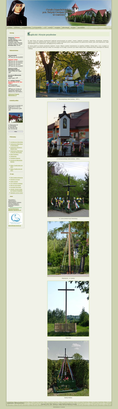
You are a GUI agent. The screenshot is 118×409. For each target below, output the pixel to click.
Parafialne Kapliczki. (15, 158)
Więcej (15, 131)
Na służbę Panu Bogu (15, 187)
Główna (9, 27)
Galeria (73, 27)
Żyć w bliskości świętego (16, 183)
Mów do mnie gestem (15, 185)
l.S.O (44, 27)
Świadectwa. (13, 156)
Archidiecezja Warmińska (16, 142)
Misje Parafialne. (14, 154)
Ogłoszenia (81, 27)
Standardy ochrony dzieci (16, 193)
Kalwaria (57, 27)
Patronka (17, 27)
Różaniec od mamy (15, 179)
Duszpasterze (26, 27)
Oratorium (65, 27)
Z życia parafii (37, 27)
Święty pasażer (14, 181)
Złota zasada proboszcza (16, 177)
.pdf (13, 95)
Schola (50, 27)
